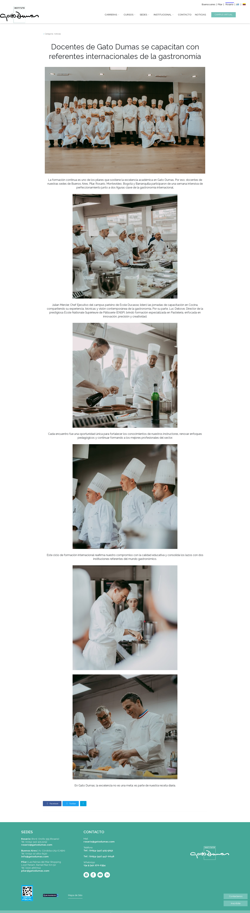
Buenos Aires (29, 850)
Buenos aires (208, 4)
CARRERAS (111, 14)
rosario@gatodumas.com (36, 844)
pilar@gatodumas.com (35, 870)
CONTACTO (184, 14)
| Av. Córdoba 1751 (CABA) (51, 850)
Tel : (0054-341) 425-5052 (98, 850)
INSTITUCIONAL (163, 14)
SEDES (143, 14)
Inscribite (235, 903)
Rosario (230, 4)
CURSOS (128, 14)
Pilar (220, 4)
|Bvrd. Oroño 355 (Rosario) (40, 838)
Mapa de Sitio (75, 895)
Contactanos (235, 896)
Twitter (70, 803)
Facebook (52, 803)
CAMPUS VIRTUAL (223, 14)
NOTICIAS (200, 14)
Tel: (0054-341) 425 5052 (34, 841)
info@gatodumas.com (35, 856)
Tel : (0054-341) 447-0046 (99, 856)
